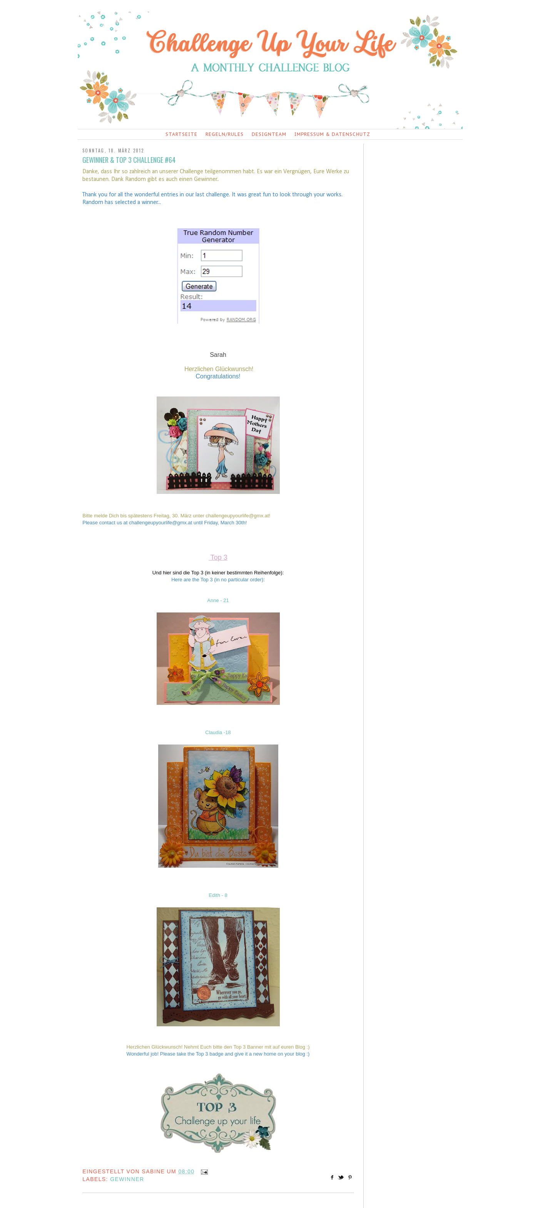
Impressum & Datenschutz (332, 134)
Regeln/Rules (225, 134)
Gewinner (127, 1179)
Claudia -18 (218, 732)
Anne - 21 (218, 600)
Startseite (181, 134)
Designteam (269, 134)
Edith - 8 (218, 895)
